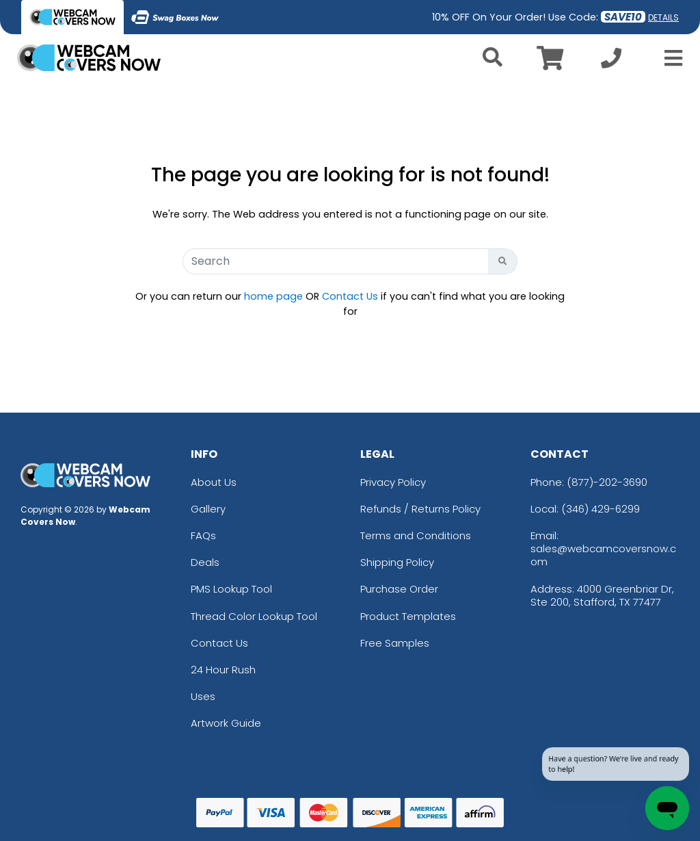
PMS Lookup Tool (231, 589)
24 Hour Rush (223, 669)
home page (273, 296)
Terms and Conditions (415, 535)
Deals (205, 562)
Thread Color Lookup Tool (254, 616)
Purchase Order (399, 589)
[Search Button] (502, 261)
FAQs (203, 535)
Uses (203, 696)
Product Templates (408, 616)
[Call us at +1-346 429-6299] (611, 62)
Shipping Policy (397, 562)
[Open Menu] (669, 58)
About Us (214, 482)
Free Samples (394, 643)
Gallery (208, 509)
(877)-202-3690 (607, 482)
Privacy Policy (393, 482)
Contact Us (350, 296)
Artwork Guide (226, 723)
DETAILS (663, 17)
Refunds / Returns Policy (420, 509)
